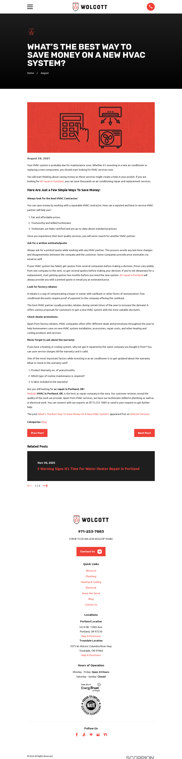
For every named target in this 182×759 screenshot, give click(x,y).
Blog (44, 421)
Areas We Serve (91, 593)
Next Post (144, 432)
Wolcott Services (140, 414)
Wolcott (31, 393)
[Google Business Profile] (98, 734)
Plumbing (91, 576)
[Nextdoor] (105, 734)
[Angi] (84, 734)
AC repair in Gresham (52, 181)
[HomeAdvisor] (91, 734)
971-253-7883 (91, 531)
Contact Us (91, 551)
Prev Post (37, 432)
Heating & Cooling (91, 582)
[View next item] (45, 485)
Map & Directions (91, 636)
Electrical (91, 587)
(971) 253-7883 (98, 402)
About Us (91, 570)
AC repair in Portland (131, 275)
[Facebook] (77, 734)
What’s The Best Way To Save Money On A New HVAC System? (73, 414)
